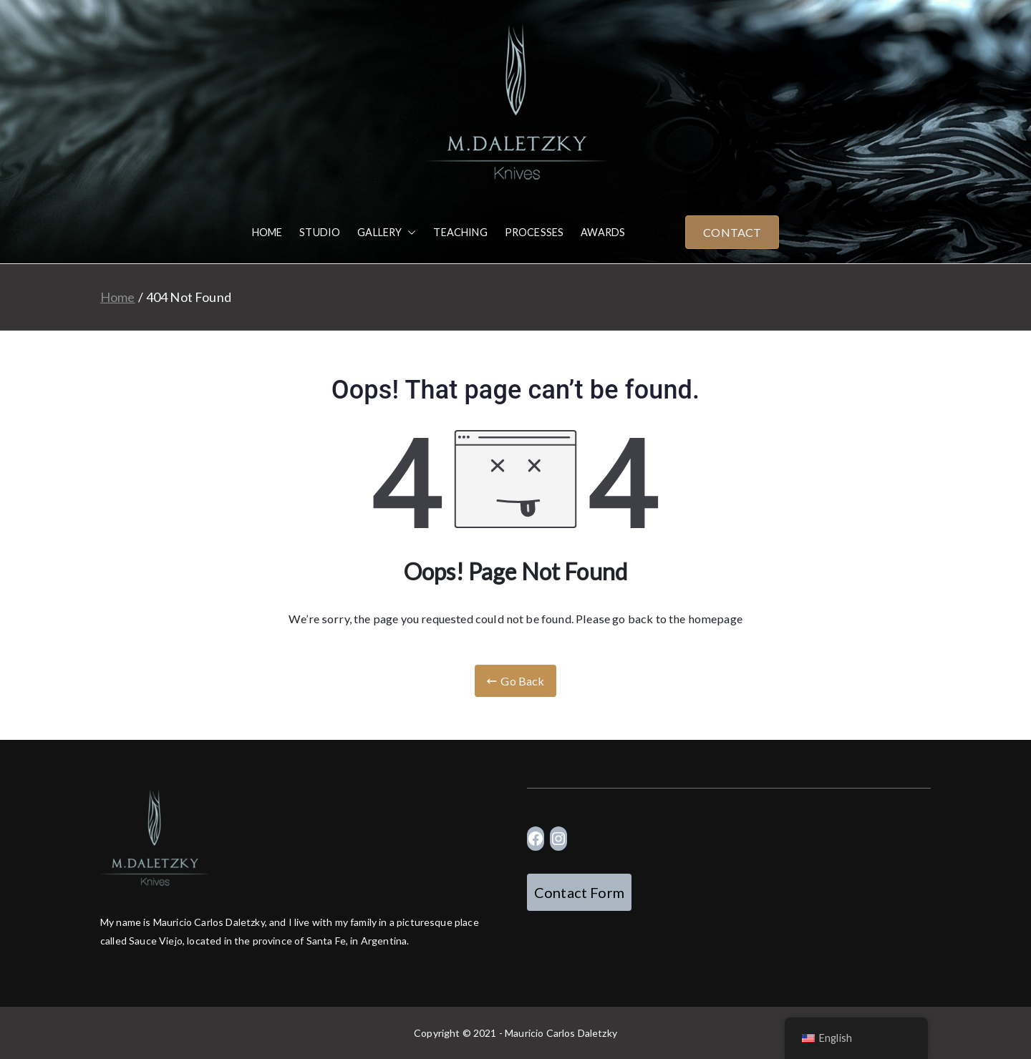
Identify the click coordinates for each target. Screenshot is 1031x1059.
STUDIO (319, 232)
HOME (267, 232)
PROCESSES (534, 232)
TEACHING (460, 232)
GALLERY (386, 232)
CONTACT (732, 232)
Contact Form (579, 892)
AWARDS (603, 232)
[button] (409, 232)
